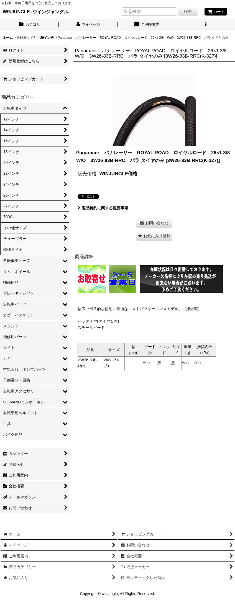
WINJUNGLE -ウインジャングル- (36, 11)
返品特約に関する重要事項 (103, 208)
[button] (205, 25)
